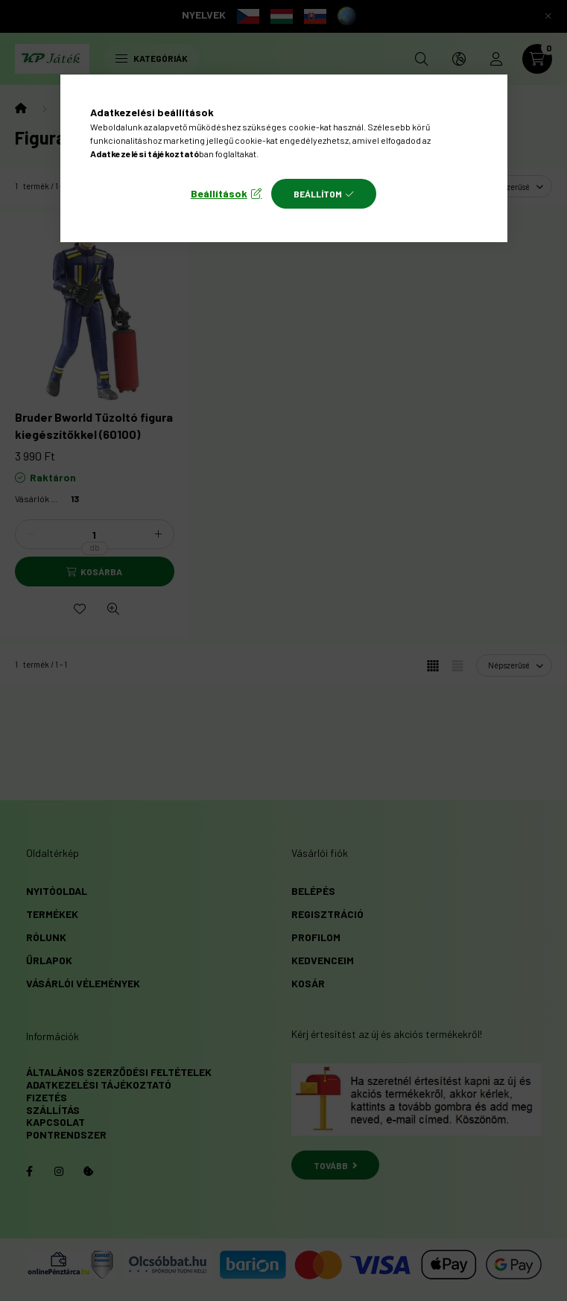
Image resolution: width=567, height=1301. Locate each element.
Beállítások (219, 193)
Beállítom (318, 194)
